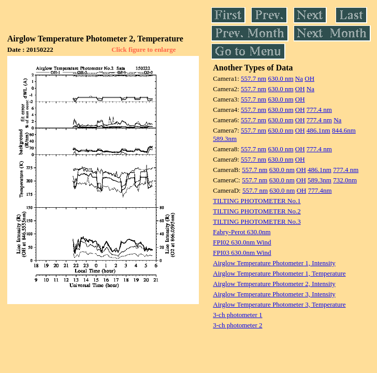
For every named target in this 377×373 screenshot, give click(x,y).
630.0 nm (280, 78)
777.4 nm (319, 109)
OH (309, 78)
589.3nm (225, 138)
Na (299, 78)
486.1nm (318, 130)
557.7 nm (253, 78)
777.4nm (320, 190)
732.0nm (345, 180)
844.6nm (344, 130)
